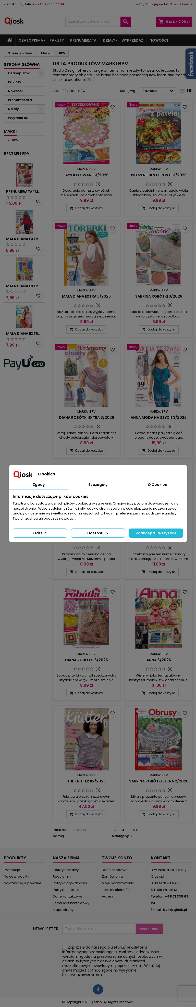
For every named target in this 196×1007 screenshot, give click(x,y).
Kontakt (10, 4)
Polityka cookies (66, 889)
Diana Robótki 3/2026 (86, 659)
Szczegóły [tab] (97, 484)
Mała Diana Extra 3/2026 (86, 296)
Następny (122, 835)
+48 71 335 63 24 (50, 4)
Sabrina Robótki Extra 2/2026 (158, 781)
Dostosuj (98, 533)
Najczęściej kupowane (22, 883)
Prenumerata (83, 40)
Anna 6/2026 (158, 659)
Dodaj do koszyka (86, 208)
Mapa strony (63, 909)
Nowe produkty (16, 876)
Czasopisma (31, 40)
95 (135, 829)
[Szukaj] (98, 22)
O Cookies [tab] (157, 484)
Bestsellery (16, 154)
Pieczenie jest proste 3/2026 (159, 175)
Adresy (108, 896)
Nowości (159, 40)
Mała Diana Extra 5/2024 (24, 286)
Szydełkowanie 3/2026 (86, 175)
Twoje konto (117, 858)
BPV (14, 140)
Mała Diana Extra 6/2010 (24, 239)
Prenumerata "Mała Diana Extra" (24, 192)
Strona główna (22, 64)
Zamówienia (112, 876)
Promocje (12, 869)
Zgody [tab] (39, 484)
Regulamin (62, 876)
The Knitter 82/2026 (86, 781)
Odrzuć (40, 533)
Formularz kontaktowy (71, 903)
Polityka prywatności (70, 883)
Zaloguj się (154, 4)
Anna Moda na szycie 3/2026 (159, 417)
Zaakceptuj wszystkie (156, 533)
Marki (10, 131)
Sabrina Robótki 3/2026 (158, 296)
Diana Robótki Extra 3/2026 (86, 417)
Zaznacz (159, 91)
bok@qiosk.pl (175, 909)
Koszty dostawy (66, 869)
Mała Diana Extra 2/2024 (24, 333)
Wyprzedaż (132, 40)
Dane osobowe (115, 869)
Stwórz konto (181, 4)
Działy (109, 40)
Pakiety (57, 40)
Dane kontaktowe (67, 896)
